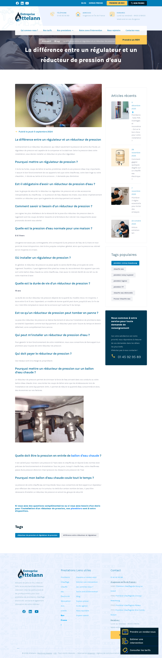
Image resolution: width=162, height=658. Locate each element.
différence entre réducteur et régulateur (79, 535)
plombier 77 (119, 287)
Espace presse (96, 3)
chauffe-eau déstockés (123, 293)
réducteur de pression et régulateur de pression (37, 535)
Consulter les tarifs (140, 650)
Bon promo (137, 3)
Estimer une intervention (136, 641)
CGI (55, 653)
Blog (83, 3)
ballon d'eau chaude (85, 455)
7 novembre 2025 (136, 191)
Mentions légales (44, 653)
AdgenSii (91, 653)
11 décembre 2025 (136, 105)
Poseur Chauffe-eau (122, 299)
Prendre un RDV (117, 3)
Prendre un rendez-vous (143, 632)
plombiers (76, 508)
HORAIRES (121, 13)
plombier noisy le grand (123, 275)
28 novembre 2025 (136, 152)
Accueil (46, 41)
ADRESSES (87, 13)
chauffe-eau (119, 269)
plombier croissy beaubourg (125, 263)
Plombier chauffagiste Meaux (128, 605)
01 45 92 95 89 (63, 15)
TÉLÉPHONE (62, 13)
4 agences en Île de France (94, 15)
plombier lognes (120, 281)
